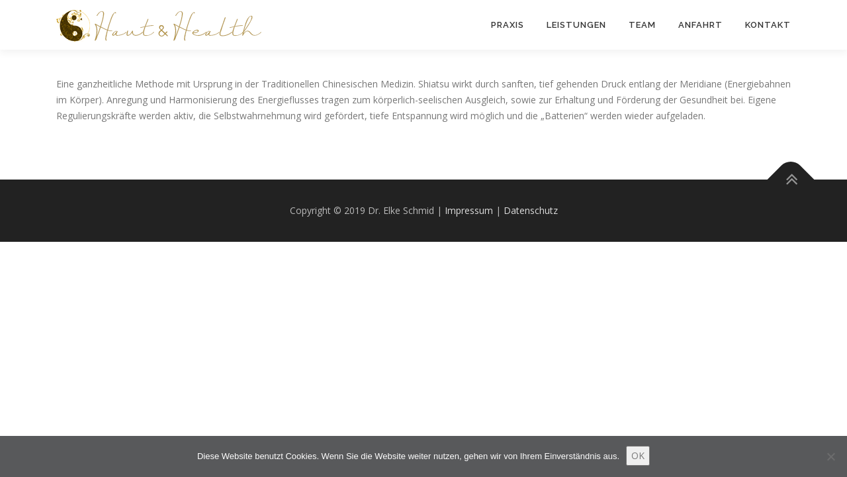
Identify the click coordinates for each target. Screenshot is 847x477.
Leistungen (576, 25)
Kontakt (768, 25)
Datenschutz (531, 210)
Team (642, 25)
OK (638, 455)
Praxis (507, 25)
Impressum (469, 210)
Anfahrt (700, 25)
